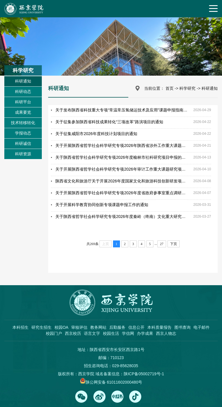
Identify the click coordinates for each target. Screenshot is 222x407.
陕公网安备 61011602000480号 (114, 382)
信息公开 (136, 327)
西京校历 (73, 333)
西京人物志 (166, 333)
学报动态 (23, 133)
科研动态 (23, 91)
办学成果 (145, 333)
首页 (169, 88)
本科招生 (20, 327)
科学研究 (187, 88)
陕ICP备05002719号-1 (144, 373)
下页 (173, 244)
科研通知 (23, 81)
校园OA (61, 327)
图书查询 (182, 327)
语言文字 (92, 333)
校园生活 (111, 333)
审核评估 (79, 327)
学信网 (128, 333)
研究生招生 (41, 327)
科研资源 (23, 154)
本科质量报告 (159, 327)
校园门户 (54, 333)
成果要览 (23, 112)
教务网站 (98, 327)
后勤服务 (117, 327)
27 (161, 244)
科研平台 (23, 102)
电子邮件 (201, 327)
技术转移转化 (23, 122)
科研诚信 (23, 143)
